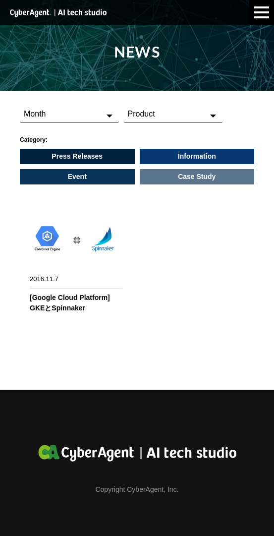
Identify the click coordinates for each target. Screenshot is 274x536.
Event (77, 176)
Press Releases (77, 156)
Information (197, 156)
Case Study (197, 176)
